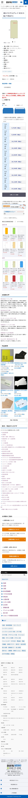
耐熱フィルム (17, 650)
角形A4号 (13, 670)
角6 (23, 414)
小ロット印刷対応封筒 (10, 616)
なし (6, 105)
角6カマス (21, 700)
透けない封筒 (5, 497)
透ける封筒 (5, 495)
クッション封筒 (8, 610)
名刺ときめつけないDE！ (8, 472)
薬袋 (3, 476)
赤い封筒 (18, 647)
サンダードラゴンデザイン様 (8, 318)
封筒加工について (14, 529)
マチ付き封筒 (5, 466)
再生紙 (19, 641)
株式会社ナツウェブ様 (6, 299)
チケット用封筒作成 (7, 445)
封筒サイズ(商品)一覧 (7, 663)
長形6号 (13, 681)
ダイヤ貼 (19, 631)
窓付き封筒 (5, 449)
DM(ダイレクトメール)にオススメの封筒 (12, 487)
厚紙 (3, 638)
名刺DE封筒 (13, 734)
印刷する (7, 100)
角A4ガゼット (6, 720)
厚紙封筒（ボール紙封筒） (9, 439)
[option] (14, 29)
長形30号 (21, 681)
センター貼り (4, 395)
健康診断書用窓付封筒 (8, 455)
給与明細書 (7, 591)
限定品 (23, 650)
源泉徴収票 (21, 709)
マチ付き (13, 641)
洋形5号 (13, 697)
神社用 (5, 597)
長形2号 (13, 679)
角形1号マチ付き (7, 718)
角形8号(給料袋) (14, 674)
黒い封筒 (4, 647)
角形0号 (5, 667)
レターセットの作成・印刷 (9, 462)
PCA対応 (5, 706)
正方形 (5, 605)
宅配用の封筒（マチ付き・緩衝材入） (12, 485)
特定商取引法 (14, 784)
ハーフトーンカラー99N (8, 631)
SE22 (4, 739)
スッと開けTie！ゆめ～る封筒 (10, 489)
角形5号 (13, 672)
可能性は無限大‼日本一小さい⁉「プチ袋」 (13, 493)
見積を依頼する (14, 556)
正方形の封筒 (5, 499)
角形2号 (20, 667)
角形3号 (20, 670)
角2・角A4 (21, 751)
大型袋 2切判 (6, 729)
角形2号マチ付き (15, 718)
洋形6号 (20, 697)
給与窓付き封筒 (6, 451)
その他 (12, 725)
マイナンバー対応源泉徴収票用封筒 (11, 457)
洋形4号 (5, 697)
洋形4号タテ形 (22, 684)
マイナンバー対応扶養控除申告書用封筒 (12, 459)
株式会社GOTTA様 (5, 310)
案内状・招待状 (6, 478)
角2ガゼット (21, 718)
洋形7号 (5, 700)
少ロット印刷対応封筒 (6, 748)
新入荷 (5, 613)
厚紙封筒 (6, 607)
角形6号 (20, 672)
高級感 (10, 650)
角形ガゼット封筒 (6, 491)
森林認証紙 (9, 625)
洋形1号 (13, 691)
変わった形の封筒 (6, 482)
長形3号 (20, 679)
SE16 (12, 739)
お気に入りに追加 (14, 194)
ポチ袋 (4, 441)
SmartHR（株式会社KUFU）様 (9, 339)
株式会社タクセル (14, 780)
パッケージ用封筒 (6, 464)
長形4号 (4, 225)
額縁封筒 (5, 702)
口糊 (3, 103)
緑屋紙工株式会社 (16, 775)
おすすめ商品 (5, 654)
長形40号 (5, 684)
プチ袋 (20, 734)
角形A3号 (13, 729)
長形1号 (5, 679)
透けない (4, 650)
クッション (21, 635)
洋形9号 (13, 700)
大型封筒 (4, 468)
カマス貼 (4, 635)
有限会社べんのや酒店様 (7, 332)
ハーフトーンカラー (7, 71)
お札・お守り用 (6, 725)
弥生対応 (13, 706)
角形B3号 (21, 729)
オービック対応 (22, 706)
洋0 (8, 368)
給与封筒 (23, 644)
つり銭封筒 (5, 443)
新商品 (12, 654)
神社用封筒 (5, 474)
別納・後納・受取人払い (8, 436)
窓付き (17, 644)
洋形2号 (5, 693)
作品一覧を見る (14, 420)
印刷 (3, 93)
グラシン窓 (18, 638)
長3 (10, 393)
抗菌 (3, 625)
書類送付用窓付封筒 (7, 453)
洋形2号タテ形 (14, 684)
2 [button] (15, 42)
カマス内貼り (4, 373)
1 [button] (13, 42)
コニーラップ (17, 625)
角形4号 (5, 672)
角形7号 (5, 674)
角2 (8, 371)
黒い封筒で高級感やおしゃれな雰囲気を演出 (13, 447)
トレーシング (5, 641)
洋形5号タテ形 (6, 686)
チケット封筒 (9, 638)
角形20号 (5, 670)
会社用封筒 (5, 432)
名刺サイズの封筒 (6, 470)
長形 (3, 258)
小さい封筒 (7, 602)
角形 (4, 583)
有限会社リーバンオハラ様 (8, 324)
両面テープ (20, 105)
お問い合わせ (14, 566)
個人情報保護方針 (14, 788)
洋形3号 (20, 693)
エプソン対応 (6, 709)
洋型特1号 (21, 691)
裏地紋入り (11, 647)
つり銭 (22, 366)
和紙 (23, 641)
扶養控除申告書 (6, 713)
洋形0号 (5, 691)
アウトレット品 (12, 635)
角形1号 (13, 667)
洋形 (4, 588)
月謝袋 (4, 434)
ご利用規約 (14, 793)
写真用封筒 (5, 480)
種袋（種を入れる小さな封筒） (10, 509)
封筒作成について (14, 539)
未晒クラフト (10, 644)
